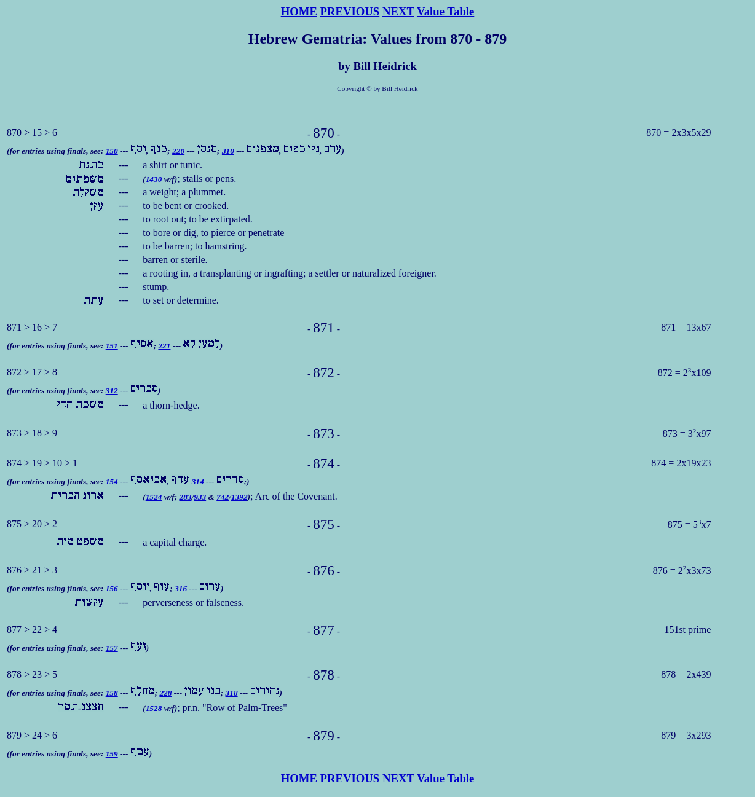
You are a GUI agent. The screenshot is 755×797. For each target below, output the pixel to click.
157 (112, 648)
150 (112, 150)
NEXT (398, 11)
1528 (154, 708)
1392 (239, 496)
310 (228, 150)
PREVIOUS (350, 11)
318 (232, 692)
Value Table (445, 11)
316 (181, 588)
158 (112, 692)
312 (112, 390)
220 (178, 150)
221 (164, 345)
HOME (299, 11)
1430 (154, 179)
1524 (154, 496)
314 (198, 481)
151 (112, 345)
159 (112, 753)
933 (200, 496)
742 (222, 496)
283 (185, 496)
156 (112, 588)
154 (112, 481)
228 (165, 692)
